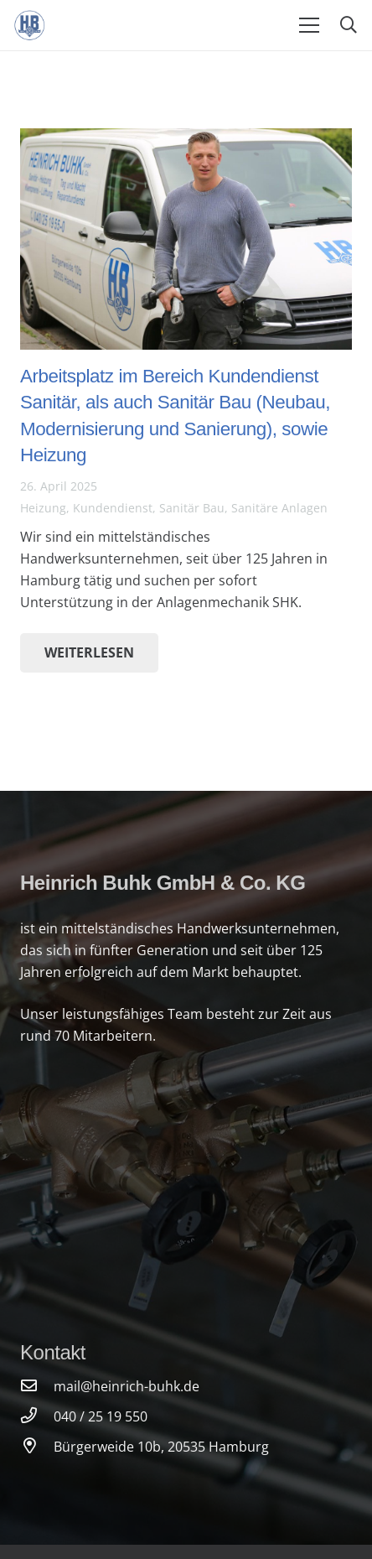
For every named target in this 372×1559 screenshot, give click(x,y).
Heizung (43, 508)
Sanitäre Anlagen (279, 508)
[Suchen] (348, 25)
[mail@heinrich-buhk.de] (37, 1386)
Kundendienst (112, 508)
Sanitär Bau (192, 508)
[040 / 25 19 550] (37, 1416)
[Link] (30, 25)
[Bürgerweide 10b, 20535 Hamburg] (37, 1447)
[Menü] (309, 25)
